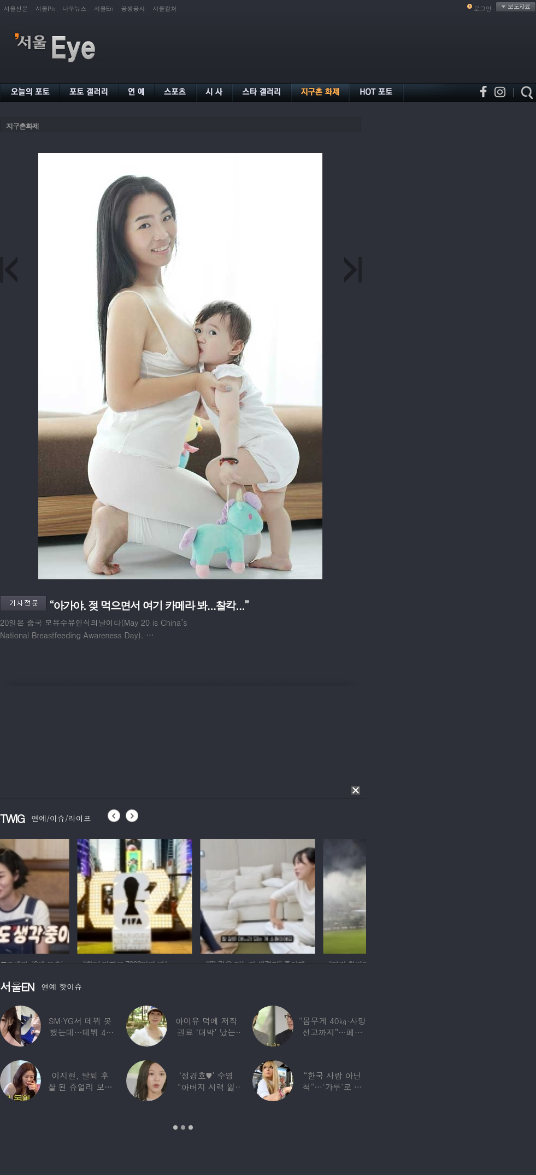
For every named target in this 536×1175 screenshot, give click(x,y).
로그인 (483, 8)
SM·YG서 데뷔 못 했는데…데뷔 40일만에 (80, 1032)
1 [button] (175, 1127)
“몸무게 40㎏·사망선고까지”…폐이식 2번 (332, 1032)
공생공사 (133, 8)
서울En (103, 8)
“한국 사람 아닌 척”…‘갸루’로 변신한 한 (332, 1087)
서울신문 (16, 8)
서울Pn (45, 8)
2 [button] (183, 1127)
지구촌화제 (22, 126)
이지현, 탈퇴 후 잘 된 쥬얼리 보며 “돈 (80, 1087)
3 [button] (191, 1127)
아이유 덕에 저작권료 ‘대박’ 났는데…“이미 (206, 1032)
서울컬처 (165, 8)
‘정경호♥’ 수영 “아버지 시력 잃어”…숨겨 (206, 1087)
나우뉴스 (74, 8)
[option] (57, 894)
